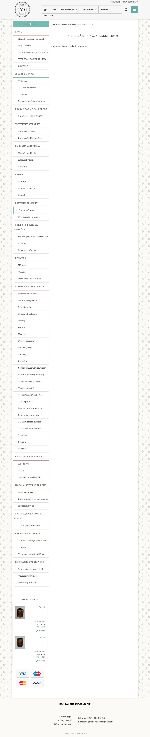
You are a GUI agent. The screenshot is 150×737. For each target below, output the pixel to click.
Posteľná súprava (68, 25)
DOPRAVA (104, 9)
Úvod (55, 25)
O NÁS (53, 9)
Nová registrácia (130, 2)
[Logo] (22, 9)
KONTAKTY (48, 16)
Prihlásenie (115, 2)
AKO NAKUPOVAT (90, 9)
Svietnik (42, 607)
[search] (126, 9)
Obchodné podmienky (69, 9)
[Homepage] (45, 9)
